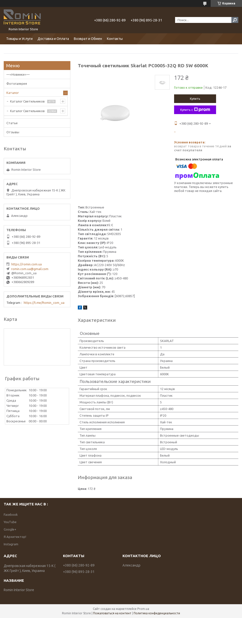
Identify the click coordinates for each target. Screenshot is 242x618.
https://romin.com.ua (26, 264)
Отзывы (12, 132)
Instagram (11, 544)
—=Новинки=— (18, 74)
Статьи (12, 123)
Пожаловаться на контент (112, 613)
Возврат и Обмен (88, 39)
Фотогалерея (16, 83)
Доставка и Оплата (53, 39)
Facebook (11, 514)
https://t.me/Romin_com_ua (44, 302)
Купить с (195, 109)
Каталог (12, 92)
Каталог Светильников (27, 101)
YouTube (10, 522)
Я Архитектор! (15, 536)
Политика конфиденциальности (157, 613)
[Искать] (234, 20)
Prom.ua (143, 608)
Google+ (10, 529)
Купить (195, 98)
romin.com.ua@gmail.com (29, 269)
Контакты (115, 39)
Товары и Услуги (19, 39)
